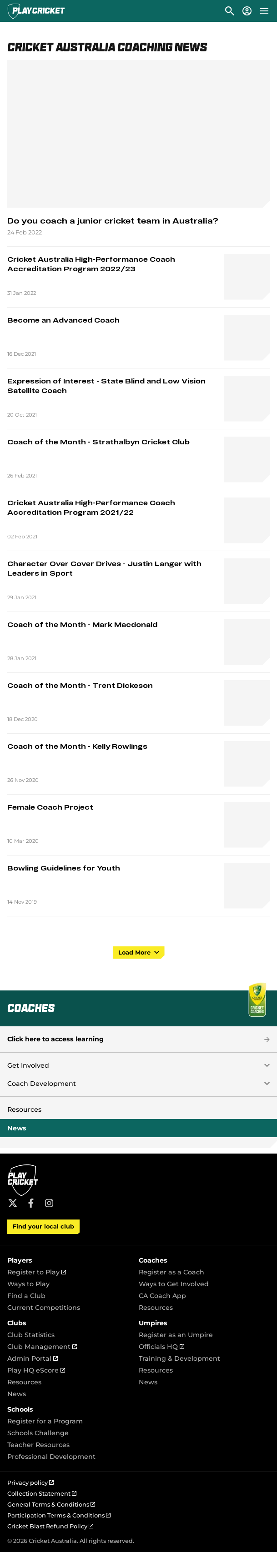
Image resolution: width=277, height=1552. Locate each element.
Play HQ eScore (36, 1370)
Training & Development (179, 1358)
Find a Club (26, 1296)
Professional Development (51, 1457)
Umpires (153, 1323)
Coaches (153, 1260)
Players (19, 1260)
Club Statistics (31, 1335)
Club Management (42, 1347)
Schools (20, 1409)
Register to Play (36, 1272)
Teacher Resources (38, 1445)
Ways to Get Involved (174, 1284)
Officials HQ (161, 1347)
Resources (24, 1109)
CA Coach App (162, 1296)
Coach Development (41, 1083)
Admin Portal (32, 1358)
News (16, 1128)
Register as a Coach (171, 1272)
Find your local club (43, 1226)
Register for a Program (45, 1421)
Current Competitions (43, 1307)
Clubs (16, 1323)
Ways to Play (28, 1284)
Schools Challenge (38, 1433)
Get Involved (28, 1065)
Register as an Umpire (176, 1335)
